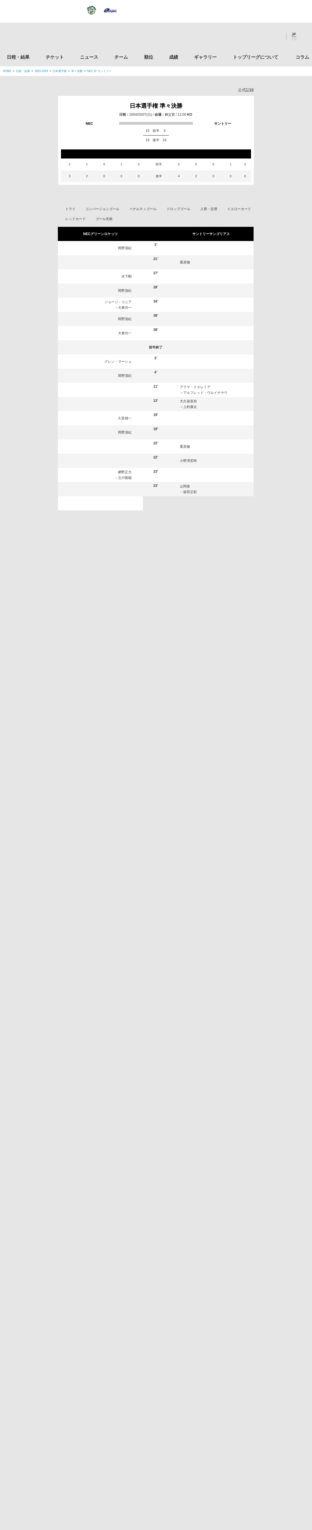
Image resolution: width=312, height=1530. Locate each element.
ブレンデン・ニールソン (113, 506)
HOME (7, 71)
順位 (148, 57)
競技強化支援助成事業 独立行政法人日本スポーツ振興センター (262, 1443)
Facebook (260, 36)
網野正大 (125, 472)
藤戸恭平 (89, 1022)
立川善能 (125, 478)
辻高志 (88, 846)
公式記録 (246, 90)
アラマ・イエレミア (195, 387)
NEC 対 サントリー (99, 71)
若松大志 (192, 832)
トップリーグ (48, 1284)
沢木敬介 (186, 645)
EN (294, 39)
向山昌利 (90, 903)
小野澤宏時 (188, 461)
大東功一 (125, 308)
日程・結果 (18, 57)
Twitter (245, 36)
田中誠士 (90, 874)
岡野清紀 (125, 248)
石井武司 (89, 979)
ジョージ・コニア (118, 302)
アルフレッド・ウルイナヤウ (205, 393)
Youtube (276, 36)
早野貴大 (192, 775)
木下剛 (126, 276)
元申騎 (190, 818)
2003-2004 (41, 71)
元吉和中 (190, 563)
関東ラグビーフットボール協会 (262, 1313)
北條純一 (192, 917)
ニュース (89, 57)
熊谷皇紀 (90, 789)
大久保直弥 (188, 401)
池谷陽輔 (186, 557)
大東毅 (88, 804)
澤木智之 (191, 1022)
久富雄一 (125, 418)
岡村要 (126, 534)
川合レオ (125, 500)
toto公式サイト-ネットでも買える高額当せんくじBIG (262, 1421)
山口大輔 (186, 614)
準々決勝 (77, 71)
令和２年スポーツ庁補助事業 (262, 1464)
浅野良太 (90, 775)
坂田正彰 (190, 492)
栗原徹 (185, 262)
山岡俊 (185, 486)
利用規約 (122, 1490)
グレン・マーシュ (118, 362)
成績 (173, 57)
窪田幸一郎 (91, 917)
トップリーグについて (255, 57)
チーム (121, 57)
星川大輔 (192, 733)
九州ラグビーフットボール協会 (262, 1356)
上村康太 (190, 407)
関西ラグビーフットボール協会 (262, 1335)
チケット (55, 57)
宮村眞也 (89, 994)
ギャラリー (205, 57)
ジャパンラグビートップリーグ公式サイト (34, 38)
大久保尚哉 (192, 994)
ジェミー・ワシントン (202, 789)
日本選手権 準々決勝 (156, 106)
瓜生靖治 (190, 620)
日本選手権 (59, 71)
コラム (302, 57)
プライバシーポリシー (154, 1490)
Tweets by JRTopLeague (161, 1284)
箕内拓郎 (90, 832)
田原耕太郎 (194, 846)
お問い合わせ (189, 1490)
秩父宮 (170, 115)
